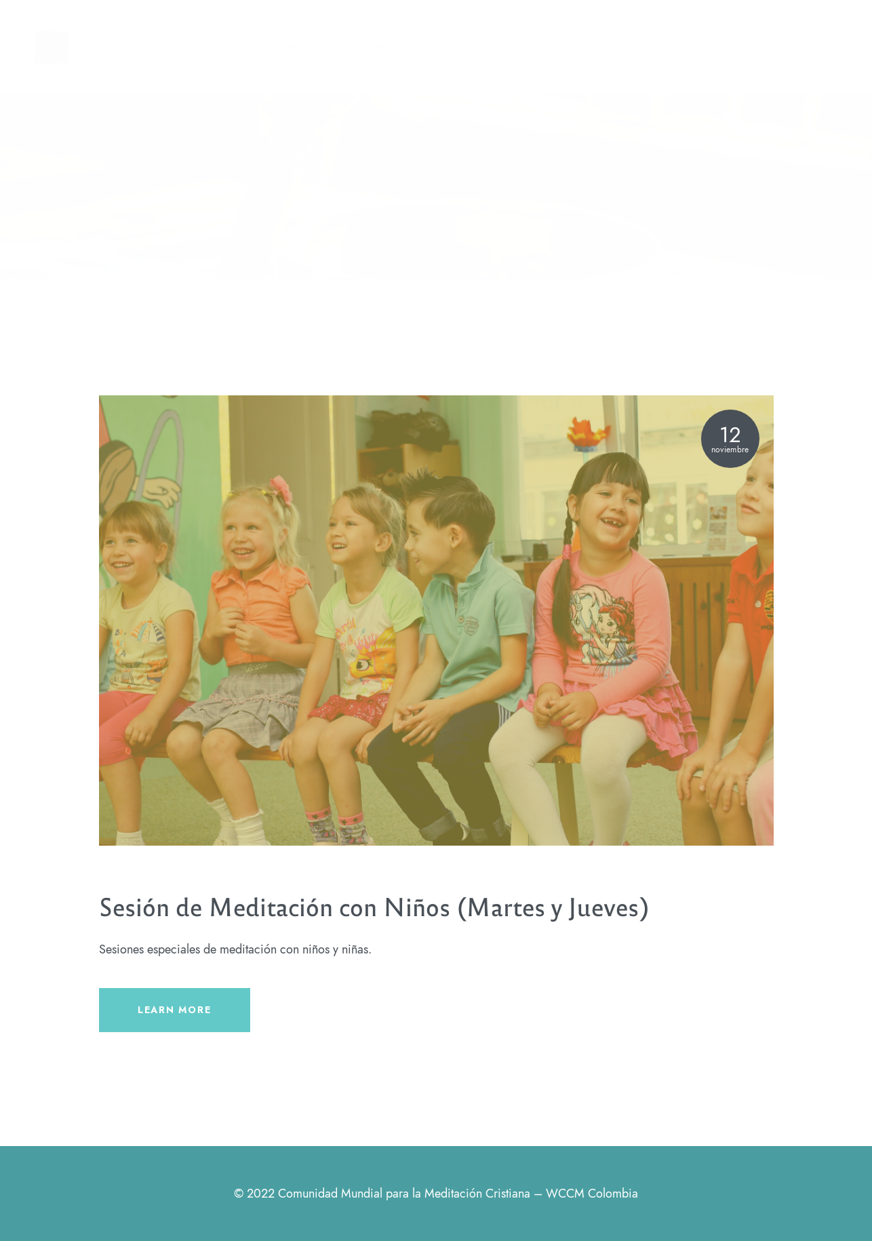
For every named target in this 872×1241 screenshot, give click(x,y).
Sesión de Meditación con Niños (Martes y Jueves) (374, 906)
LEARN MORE (174, 1010)
